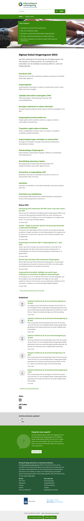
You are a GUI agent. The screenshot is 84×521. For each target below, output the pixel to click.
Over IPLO (31, 476)
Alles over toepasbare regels (29, 30)
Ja (22, 419)
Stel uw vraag (36, 451)
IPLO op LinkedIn (25, 490)
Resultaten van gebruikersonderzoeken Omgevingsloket (37, 33)
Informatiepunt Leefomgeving (30, 465)
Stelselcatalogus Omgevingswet (31, 150)
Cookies (46, 487)
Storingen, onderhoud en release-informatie (36, 106)
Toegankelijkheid (49, 483)
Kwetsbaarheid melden (51, 490)
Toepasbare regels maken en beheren (33, 128)
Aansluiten (23, 183)
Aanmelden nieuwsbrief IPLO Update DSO (33, 28)
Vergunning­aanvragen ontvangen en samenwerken (38, 139)
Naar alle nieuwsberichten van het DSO (31, 290)
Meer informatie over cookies (50, 513)
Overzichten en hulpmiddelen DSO (32, 172)
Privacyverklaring (49, 485)
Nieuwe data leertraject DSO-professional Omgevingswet (39, 259)
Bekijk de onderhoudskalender (29, 388)
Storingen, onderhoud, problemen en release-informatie (37, 36)
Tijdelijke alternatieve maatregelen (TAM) (35, 95)
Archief (21, 487)
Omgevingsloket (25, 85)
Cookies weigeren (50, 517)
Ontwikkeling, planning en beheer (32, 161)
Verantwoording (49, 480)
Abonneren (22, 483)
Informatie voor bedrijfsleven (30, 194)
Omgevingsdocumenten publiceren (32, 117)
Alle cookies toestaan (35, 517)
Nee (23, 421)
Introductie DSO (25, 74)
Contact (21, 485)
